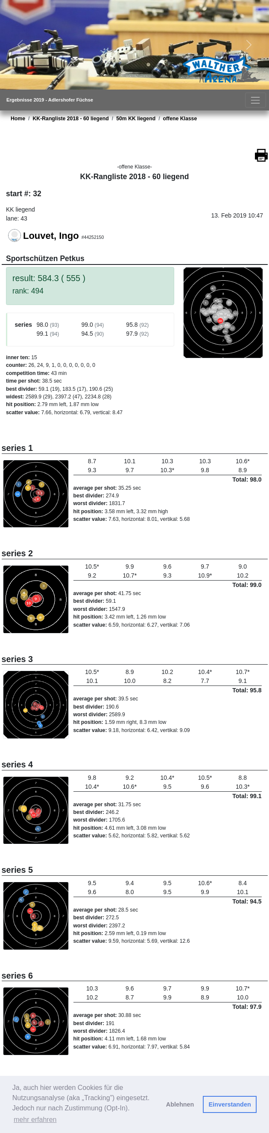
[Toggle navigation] (255, 100)
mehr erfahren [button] (35, 1119)
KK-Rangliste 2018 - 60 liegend (70, 119)
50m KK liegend (135, 119)
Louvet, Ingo (51, 235)
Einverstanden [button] (230, 1104)
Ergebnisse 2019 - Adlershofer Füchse (49, 99)
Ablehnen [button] (180, 1104)
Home (18, 119)
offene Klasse (180, 119)
